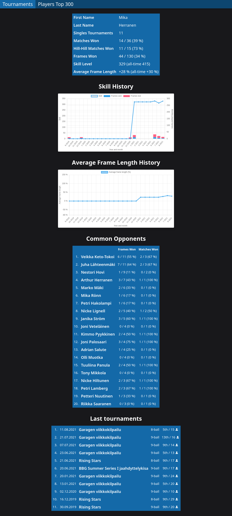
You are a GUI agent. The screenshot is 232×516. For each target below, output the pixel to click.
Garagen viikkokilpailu (100, 429)
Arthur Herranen (96, 280)
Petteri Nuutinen (97, 396)
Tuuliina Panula (95, 365)
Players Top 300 (55, 4)
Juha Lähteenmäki (98, 264)
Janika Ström (93, 318)
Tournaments (18, 4)
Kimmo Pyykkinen (98, 334)
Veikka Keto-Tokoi (97, 256)
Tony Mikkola (93, 372)
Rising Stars (90, 460)
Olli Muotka (92, 357)
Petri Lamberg (94, 388)
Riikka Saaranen (96, 403)
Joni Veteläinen (95, 326)
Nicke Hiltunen (95, 380)
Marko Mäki (92, 287)
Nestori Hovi (92, 272)
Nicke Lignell (93, 310)
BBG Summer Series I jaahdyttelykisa (113, 468)
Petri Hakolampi (96, 303)
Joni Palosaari (93, 341)
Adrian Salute (93, 349)
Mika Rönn (91, 295)
